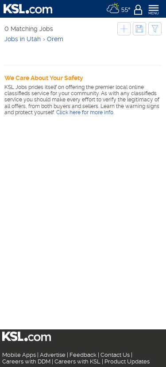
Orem (55, 38)
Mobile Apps (19, 355)
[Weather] (118, 9)
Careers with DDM (26, 361)
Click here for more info (84, 112)
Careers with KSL (77, 361)
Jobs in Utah (22, 38)
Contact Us (115, 355)
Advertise (53, 355)
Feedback (83, 355)
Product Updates (127, 361)
